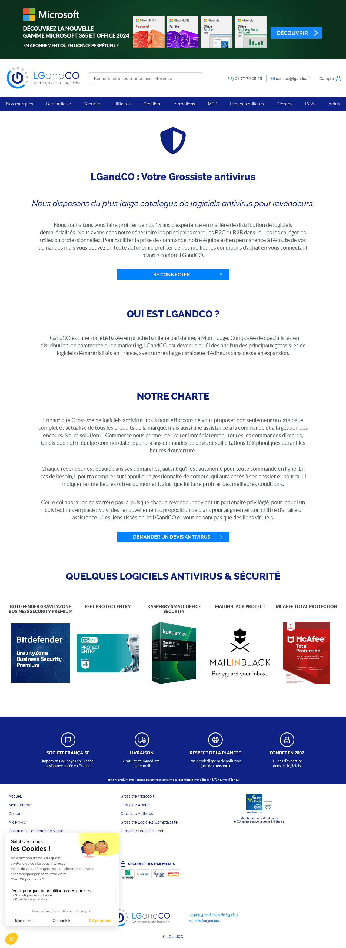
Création (151, 104)
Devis (310, 104)
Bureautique (58, 104)
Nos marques (19, 104)
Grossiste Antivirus (137, 813)
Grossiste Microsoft (137, 796)
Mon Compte (20, 805)
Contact (16, 813)
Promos (284, 104)
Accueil (15, 796)
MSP (212, 104)
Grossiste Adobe (135, 805)
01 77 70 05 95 (248, 79)
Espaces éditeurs (247, 104)
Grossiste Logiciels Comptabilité (149, 822)
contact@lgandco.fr (293, 79)
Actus (334, 104)
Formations (183, 104)
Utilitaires (121, 104)
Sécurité (92, 104)
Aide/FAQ (17, 822)
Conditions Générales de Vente (36, 831)
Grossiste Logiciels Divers (143, 831)
